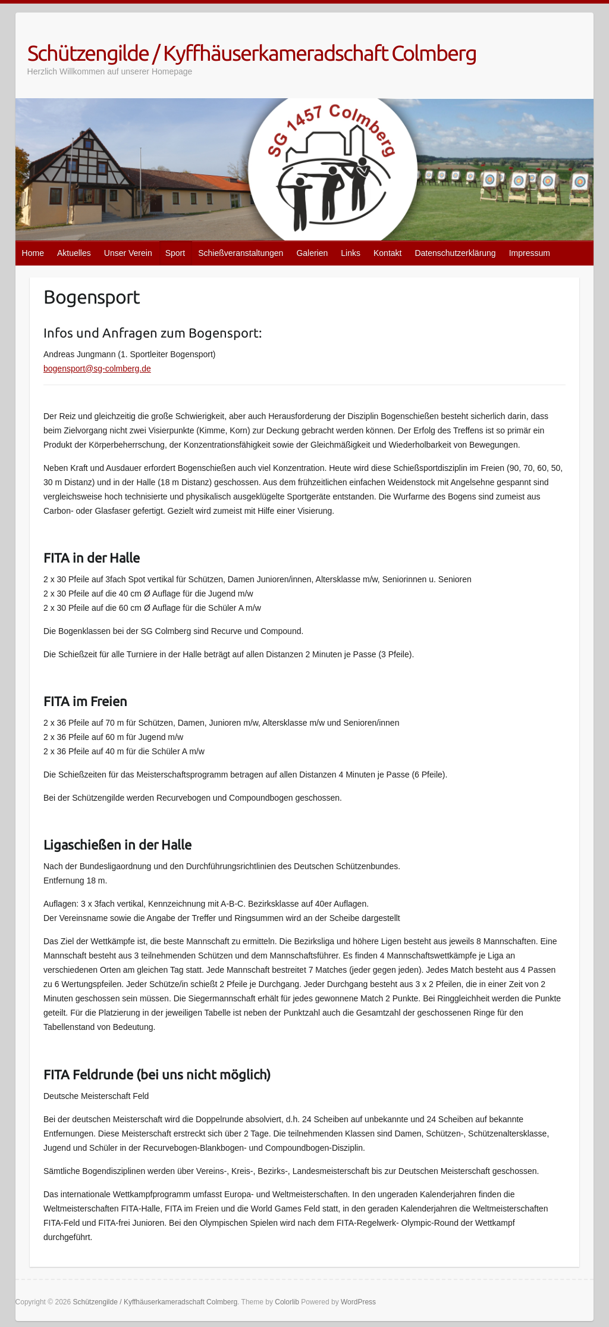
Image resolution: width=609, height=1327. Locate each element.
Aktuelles (74, 253)
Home (33, 253)
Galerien (312, 253)
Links (350, 253)
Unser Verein (128, 253)
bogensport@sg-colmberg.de (97, 368)
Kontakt (387, 253)
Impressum (529, 253)
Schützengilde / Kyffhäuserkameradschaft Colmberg (251, 52)
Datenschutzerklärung (455, 253)
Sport (175, 253)
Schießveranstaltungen (240, 253)
